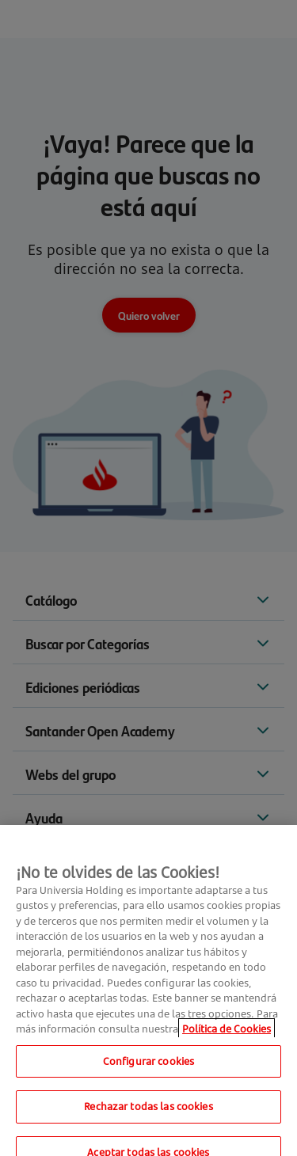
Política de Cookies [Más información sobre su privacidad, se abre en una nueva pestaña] (226, 1038)
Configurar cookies (148, 1070)
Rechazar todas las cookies (148, 1115)
